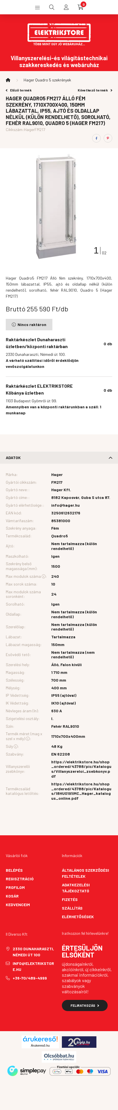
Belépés (14, 870)
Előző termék (19, 90)
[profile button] (66, 7)
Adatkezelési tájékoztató (76, 887)
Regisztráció (20, 878)
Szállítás (72, 908)
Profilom (15, 887)
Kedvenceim (18, 904)
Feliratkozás (85, 1005)
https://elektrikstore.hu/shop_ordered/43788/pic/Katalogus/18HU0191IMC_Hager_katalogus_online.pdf (81, 791)
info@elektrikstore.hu (33, 966)
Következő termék (95, 90)
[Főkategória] (8, 80)
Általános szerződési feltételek (85, 873)
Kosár (12, 896)
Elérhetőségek (78, 916)
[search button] (52, 7)
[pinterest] (108, 138)
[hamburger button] (37, 7)
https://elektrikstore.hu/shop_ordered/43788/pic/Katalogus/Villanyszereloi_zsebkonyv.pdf (81, 769)
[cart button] (80, 7)
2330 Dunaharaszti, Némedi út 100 (33, 951)
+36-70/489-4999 (30, 978)
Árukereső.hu (40, 1045)
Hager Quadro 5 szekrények (47, 79)
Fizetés (70, 899)
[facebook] (96, 138)
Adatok (13, 457)
